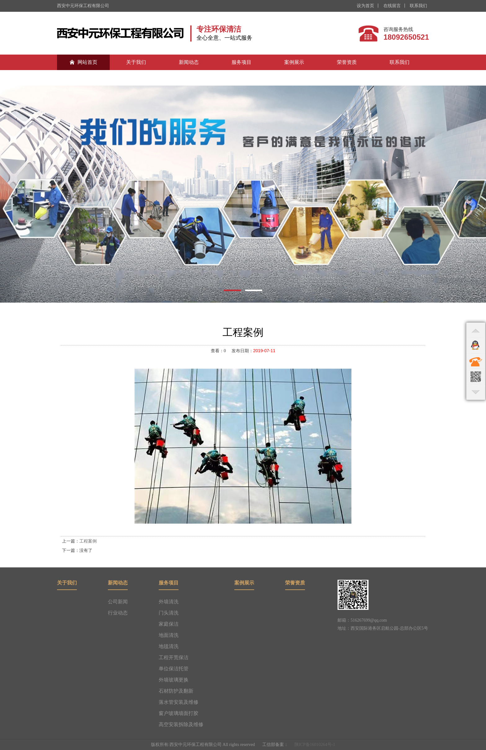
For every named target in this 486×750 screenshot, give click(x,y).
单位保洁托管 (173, 668)
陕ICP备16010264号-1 (314, 744)
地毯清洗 (169, 646)
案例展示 (294, 62)
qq (475, 345)
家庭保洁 (169, 624)
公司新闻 (118, 601)
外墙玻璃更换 (173, 679)
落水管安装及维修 (178, 702)
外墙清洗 (169, 601)
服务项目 (241, 62)
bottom (475, 392)
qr (475, 376)
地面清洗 (169, 635)
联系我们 (418, 5)
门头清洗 (169, 612)
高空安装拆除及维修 (181, 724)
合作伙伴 (83, 77)
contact (475, 361)
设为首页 (365, 5)
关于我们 (136, 62)
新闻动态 (189, 62)
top (475, 330)
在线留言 (391, 5)
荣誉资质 (347, 62)
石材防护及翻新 (176, 691)
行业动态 (118, 612)
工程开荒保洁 (173, 657)
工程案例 (88, 541)
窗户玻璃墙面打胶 (178, 713)
